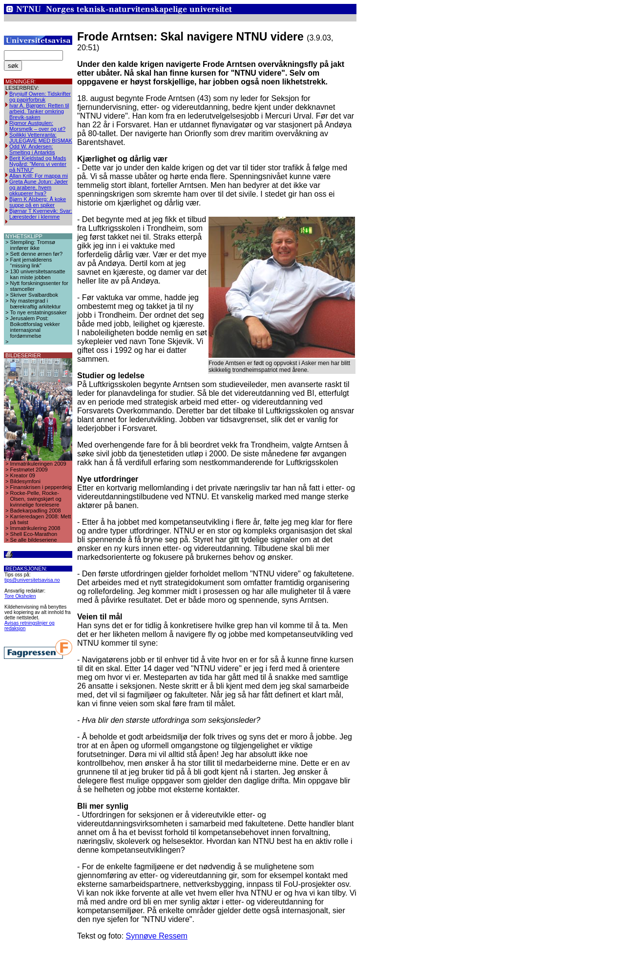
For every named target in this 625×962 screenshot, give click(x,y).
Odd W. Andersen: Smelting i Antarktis (32, 149)
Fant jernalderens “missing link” (31, 262)
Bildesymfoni (25, 481)
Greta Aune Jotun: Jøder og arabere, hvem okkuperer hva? (38, 187)
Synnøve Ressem (157, 936)
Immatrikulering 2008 (35, 528)
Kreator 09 (22, 475)
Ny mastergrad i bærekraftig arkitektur (35, 303)
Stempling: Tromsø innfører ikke (32, 245)
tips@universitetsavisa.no (32, 580)
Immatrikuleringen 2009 (38, 464)
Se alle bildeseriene (33, 540)
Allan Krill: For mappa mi (38, 176)
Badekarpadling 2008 (35, 510)
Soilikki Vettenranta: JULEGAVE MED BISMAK (40, 137)
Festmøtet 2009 (29, 469)
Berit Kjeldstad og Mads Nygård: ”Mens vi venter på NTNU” (37, 164)
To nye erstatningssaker (38, 312)
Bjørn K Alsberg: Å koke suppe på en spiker (37, 202)
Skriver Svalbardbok (34, 295)
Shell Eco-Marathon (34, 534)
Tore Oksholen (20, 596)
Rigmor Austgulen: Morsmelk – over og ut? (37, 126)
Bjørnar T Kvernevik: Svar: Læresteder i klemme (40, 214)
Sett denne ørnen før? (36, 254)
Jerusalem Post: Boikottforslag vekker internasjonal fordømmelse (35, 327)
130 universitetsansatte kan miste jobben (37, 274)
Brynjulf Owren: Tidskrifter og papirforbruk (40, 96)
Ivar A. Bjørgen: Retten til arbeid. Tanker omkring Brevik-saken (39, 111)
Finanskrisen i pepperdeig (41, 487)
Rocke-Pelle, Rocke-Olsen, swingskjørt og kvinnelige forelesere (36, 499)
